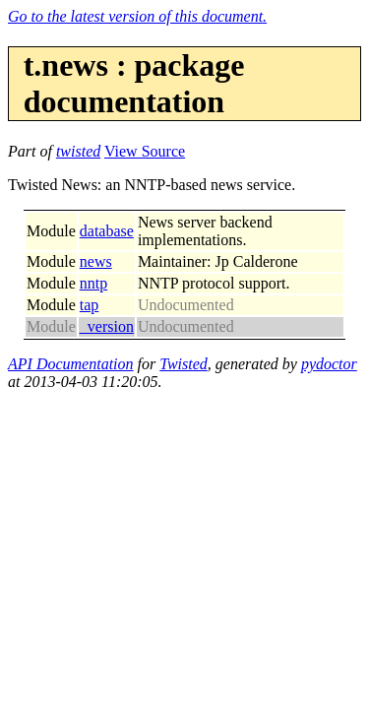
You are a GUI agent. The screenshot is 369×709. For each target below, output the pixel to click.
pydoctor (329, 363)
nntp (93, 283)
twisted (78, 151)
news (96, 261)
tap (89, 304)
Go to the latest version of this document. (137, 16)
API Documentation (71, 363)
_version (107, 326)
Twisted (183, 363)
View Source (144, 151)
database (107, 231)
